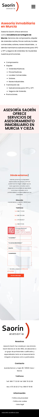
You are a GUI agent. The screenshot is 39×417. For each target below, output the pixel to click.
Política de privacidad (20, 398)
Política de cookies (20, 401)
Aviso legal (20, 404)
